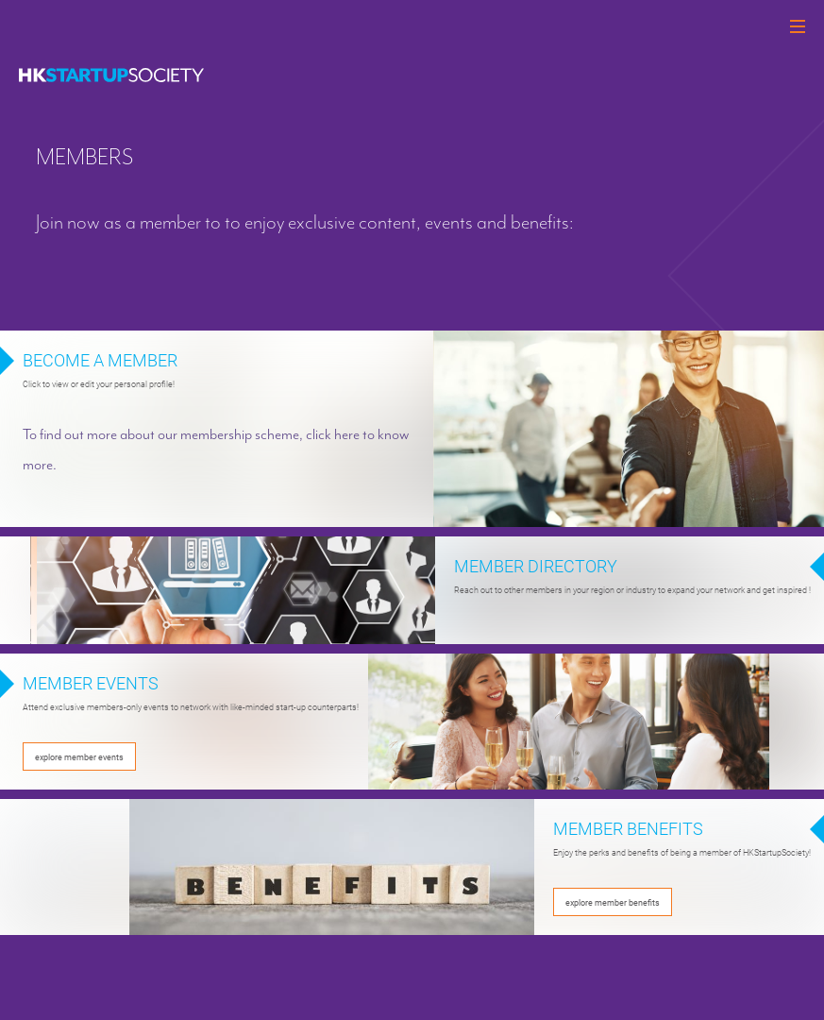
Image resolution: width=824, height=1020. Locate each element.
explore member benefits (612, 902)
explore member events (79, 756)
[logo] (111, 75)
